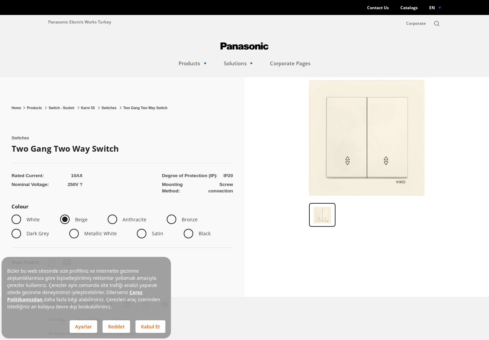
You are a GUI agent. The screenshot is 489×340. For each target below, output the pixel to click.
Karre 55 (88, 108)
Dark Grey (37, 233)
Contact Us (378, 7)
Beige (81, 219)
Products (192, 63)
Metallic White (100, 233)
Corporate (416, 23)
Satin (157, 233)
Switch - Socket (62, 108)
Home (16, 108)
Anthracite (134, 219)
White (33, 219)
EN (432, 7)
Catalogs (409, 7)
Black (205, 233)
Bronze (190, 219)
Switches (109, 108)
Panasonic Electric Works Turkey (79, 21)
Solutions (238, 63)
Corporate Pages (290, 63)
